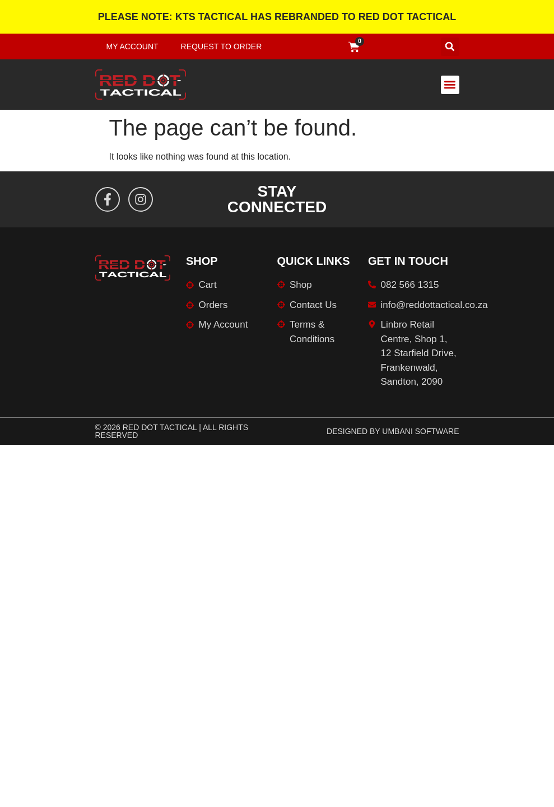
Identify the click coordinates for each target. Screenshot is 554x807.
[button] (450, 47)
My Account (132, 46)
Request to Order (221, 46)
